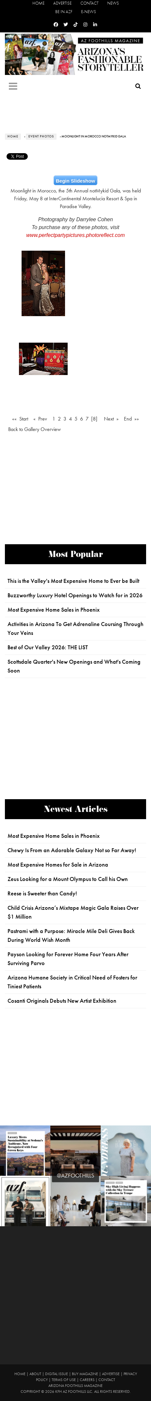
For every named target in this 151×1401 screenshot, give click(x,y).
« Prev (40, 419)
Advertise (62, 3)
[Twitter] (65, 24)
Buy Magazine (85, 1374)
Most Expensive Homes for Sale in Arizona (58, 864)
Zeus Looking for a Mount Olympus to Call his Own (68, 879)
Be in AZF (63, 11)
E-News (88, 11)
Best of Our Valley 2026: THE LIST (48, 647)
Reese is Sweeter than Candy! (42, 893)
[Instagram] (85, 24)
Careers (87, 1379)
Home (38, 3)
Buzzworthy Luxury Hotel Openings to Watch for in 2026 (75, 595)
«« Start (20, 419)
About (35, 1374)
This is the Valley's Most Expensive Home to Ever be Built (73, 580)
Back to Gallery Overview (34, 429)
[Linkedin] (95, 24)
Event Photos (41, 136)
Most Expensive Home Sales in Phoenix (54, 609)
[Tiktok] (75, 24)
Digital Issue (56, 1374)
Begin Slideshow (75, 181)
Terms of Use (64, 1379)
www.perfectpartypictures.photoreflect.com (75, 235)
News (113, 3)
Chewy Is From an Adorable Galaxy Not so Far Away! (72, 850)
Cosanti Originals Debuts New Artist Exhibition (62, 1000)
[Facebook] (56, 24)
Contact (89, 3)
